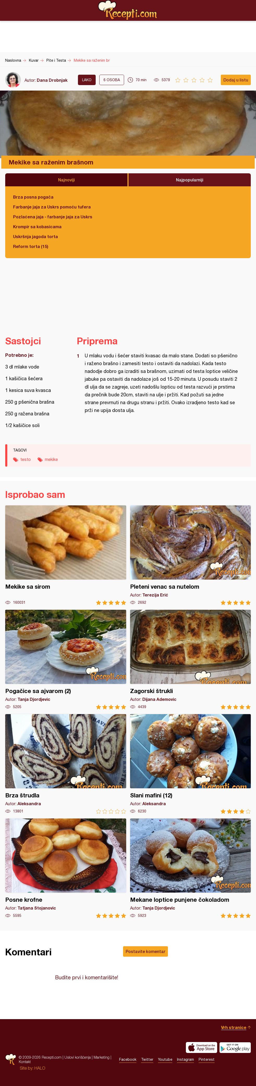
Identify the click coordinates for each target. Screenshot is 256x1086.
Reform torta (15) (30, 246)
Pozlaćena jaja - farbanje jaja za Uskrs (52, 216)
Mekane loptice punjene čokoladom (190, 868)
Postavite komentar (145, 951)
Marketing (101, 1057)
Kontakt (25, 1061)
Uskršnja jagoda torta (35, 236)
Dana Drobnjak (52, 80)
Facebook (127, 1059)
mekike (51, 459)
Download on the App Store (201, 1047)
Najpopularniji (189, 179)
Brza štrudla (65, 764)
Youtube (165, 1059)
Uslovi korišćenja (77, 1057)
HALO (39, 1068)
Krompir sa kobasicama (37, 226)
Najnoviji (66, 179)
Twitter (147, 1059)
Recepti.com (128, 10)
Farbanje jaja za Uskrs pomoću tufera (52, 206)
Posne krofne (65, 868)
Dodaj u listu (235, 79)
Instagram (185, 1059)
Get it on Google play (235, 1047)
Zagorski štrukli (190, 659)
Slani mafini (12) (190, 764)
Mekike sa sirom (65, 555)
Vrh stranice (233, 1027)
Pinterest (207, 1059)
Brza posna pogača (33, 196)
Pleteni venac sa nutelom (190, 555)
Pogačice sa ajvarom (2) (65, 659)
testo (25, 459)
